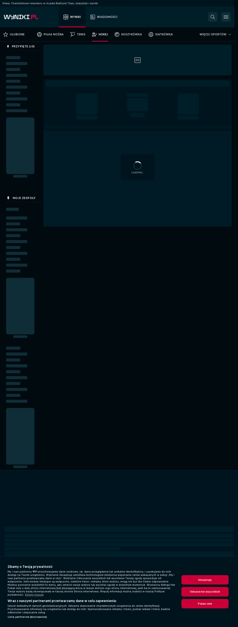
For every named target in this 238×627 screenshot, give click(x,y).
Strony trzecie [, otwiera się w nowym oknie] (34, 594)
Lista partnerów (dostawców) (27, 617)
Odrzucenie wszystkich (205, 591)
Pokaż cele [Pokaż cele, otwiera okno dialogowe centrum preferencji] (205, 603)
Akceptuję (205, 579)
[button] (212, 17)
